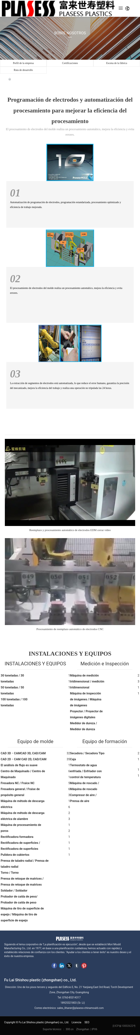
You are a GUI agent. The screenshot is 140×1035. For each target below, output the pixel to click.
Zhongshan (82, 1029)
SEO (86, 1022)
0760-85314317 (71, 997)
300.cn (70, 1029)
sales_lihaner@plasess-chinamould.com (80, 1007)
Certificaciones (70, 63)
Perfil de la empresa (23, 63)
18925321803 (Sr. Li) (73, 1002)
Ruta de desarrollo (23, 70)
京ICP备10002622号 (124, 1025)
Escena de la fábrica (116, 63)
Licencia (76, 1022)
